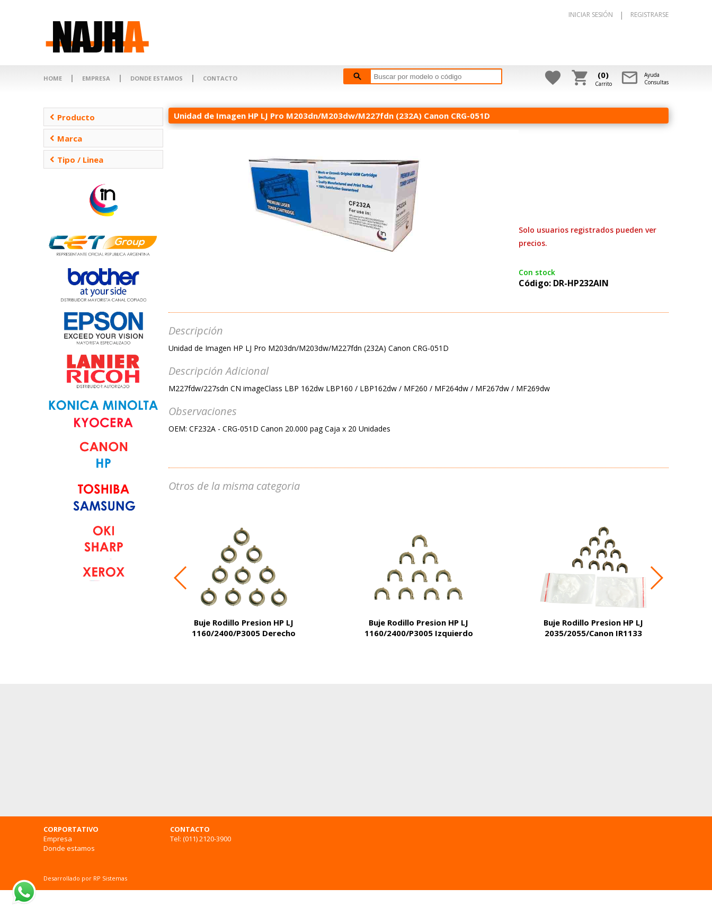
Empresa (57, 838)
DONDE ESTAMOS (156, 78)
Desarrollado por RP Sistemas (85, 878)
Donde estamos (69, 848)
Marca (65, 138)
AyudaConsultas (656, 78)
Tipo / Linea (76, 159)
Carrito (603, 78)
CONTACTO (220, 78)
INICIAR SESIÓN (590, 15)
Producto (72, 117)
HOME (52, 78)
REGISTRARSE (649, 15)
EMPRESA (96, 78)
